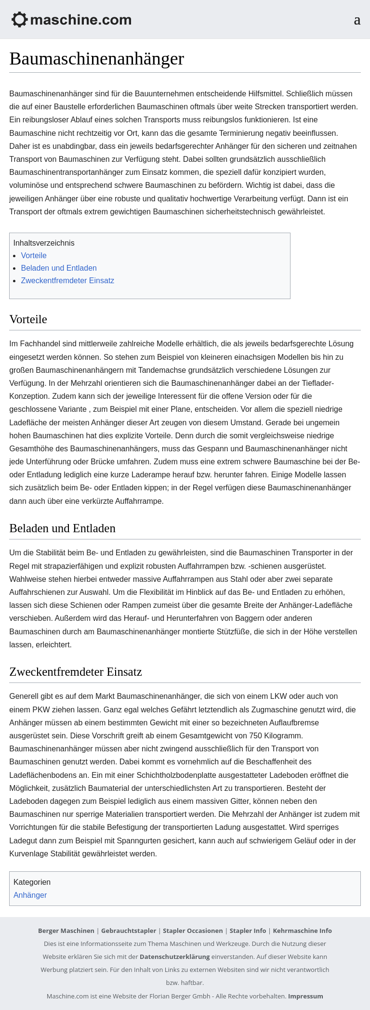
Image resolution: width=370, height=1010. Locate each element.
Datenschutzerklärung (175, 956)
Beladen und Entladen (58, 268)
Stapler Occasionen (193, 930)
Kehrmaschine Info (302, 930)
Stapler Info (248, 930)
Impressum (305, 996)
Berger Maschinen (66, 930)
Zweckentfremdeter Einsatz (67, 280)
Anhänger (30, 895)
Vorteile (33, 255)
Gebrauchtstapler (128, 930)
